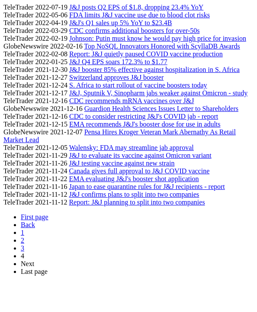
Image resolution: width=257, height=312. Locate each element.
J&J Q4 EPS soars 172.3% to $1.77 (118, 61)
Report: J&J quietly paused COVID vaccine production (146, 54)
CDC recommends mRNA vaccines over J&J (131, 100)
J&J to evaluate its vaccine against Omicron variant (140, 155)
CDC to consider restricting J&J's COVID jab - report (143, 116)
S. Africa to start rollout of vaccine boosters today (138, 85)
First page (34, 217)
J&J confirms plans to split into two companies (134, 194)
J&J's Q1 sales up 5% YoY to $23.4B (120, 22)
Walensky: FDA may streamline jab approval (131, 147)
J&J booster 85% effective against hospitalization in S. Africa (154, 69)
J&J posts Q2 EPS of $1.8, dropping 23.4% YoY (136, 7)
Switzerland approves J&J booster (116, 77)
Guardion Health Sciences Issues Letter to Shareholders (161, 108)
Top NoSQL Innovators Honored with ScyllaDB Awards (162, 46)
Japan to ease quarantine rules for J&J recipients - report (147, 186)
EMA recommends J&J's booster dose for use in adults (145, 124)
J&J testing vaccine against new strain (121, 163)
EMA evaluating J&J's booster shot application (134, 178)
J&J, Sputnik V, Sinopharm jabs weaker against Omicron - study (158, 93)
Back (28, 224)
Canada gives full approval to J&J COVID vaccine (139, 171)
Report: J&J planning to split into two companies (137, 202)
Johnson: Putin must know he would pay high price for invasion (157, 38)
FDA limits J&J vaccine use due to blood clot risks (139, 15)
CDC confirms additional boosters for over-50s (134, 30)
